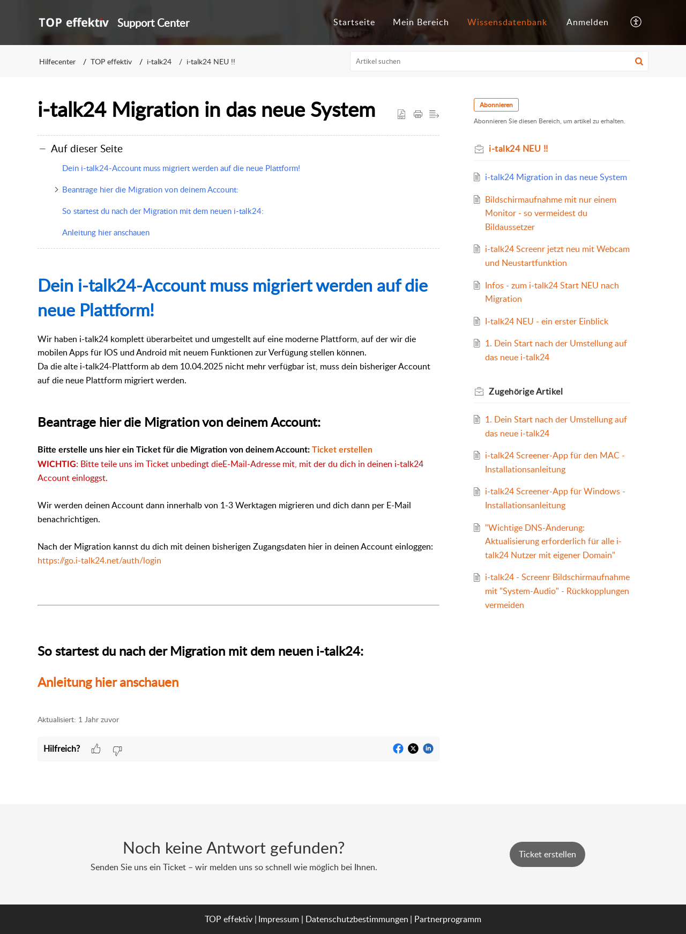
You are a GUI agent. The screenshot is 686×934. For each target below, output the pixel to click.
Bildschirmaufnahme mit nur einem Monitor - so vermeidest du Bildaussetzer (550, 213)
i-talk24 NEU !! (211, 61)
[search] (499, 61)
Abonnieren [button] (496, 104)
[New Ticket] (547, 854)
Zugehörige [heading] (526, 391)
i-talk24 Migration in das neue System (556, 177)
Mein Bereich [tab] (421, 22)
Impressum (278, 919)
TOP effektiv (111, 61)
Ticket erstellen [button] (547, 854)
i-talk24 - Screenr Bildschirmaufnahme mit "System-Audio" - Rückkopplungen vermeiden (557, 590)
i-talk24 (159, 61)
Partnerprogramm (447, 919)
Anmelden (587, 22)
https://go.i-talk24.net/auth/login (99, 560)
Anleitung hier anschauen (106, 232)
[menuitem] (587, 22)
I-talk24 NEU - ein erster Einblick (546, 321)
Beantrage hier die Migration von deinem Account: (150, 189)
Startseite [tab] (354, 22)
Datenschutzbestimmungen (356, 919)
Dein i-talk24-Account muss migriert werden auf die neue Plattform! (181, 167)
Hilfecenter (57, 61)
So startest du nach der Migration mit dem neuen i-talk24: (163, 210)
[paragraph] (238, 482)
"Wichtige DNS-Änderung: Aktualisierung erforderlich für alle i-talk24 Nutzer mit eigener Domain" (553, 541)
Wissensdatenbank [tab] (507, 22)
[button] (636, 22)
